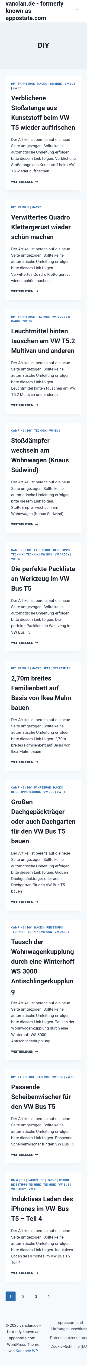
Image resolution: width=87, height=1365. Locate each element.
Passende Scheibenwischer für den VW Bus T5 (41, 1096)
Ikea (47, 668)
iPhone (64, 1180)
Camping (18, 430)
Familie (23, 207)
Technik (55, 83)
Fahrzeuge (26, 83)
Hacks (42, 83)
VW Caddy (62, 554)
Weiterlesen (24, 182)
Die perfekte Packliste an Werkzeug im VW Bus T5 (43, 578)
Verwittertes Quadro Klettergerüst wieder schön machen (41, 227)
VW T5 (17, 88)
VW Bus (69, 83)
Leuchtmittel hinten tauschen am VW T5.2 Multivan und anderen (43, 341)
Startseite (61, 668)
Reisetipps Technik (26, 792)
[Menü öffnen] (77, 10)
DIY (13, 83)
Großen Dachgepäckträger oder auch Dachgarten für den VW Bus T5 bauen (43, 821)
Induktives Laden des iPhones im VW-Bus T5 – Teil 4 (42, 1208)
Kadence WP (27, 1350)
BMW (14, 1180)
